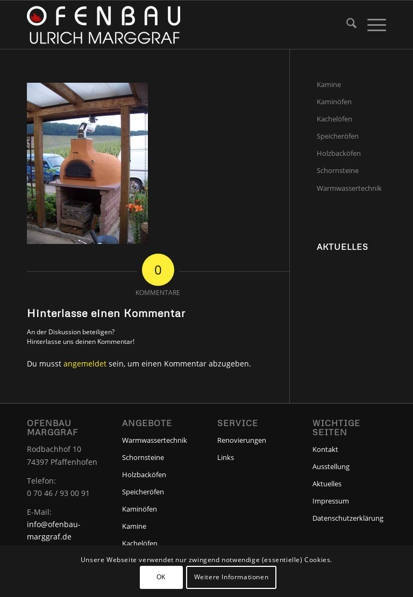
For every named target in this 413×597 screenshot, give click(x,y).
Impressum (330, 501)
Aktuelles (326, 483)
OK (161, 576)
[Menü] (371, 25)
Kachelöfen (334, 119)
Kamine (329, 84)
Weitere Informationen (231, 576)
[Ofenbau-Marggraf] (103, 25)
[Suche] (346, 25)
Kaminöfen (334, 101)
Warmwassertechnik (349, 188)
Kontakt (325, 449)
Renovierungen (241, 440)
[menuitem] (346, 25)
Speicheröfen (338, 136)
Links (225, 457)
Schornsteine (338, 170)
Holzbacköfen (339, 153)
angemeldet (84, 363)
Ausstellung (331, 466)
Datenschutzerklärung (347, 518)
